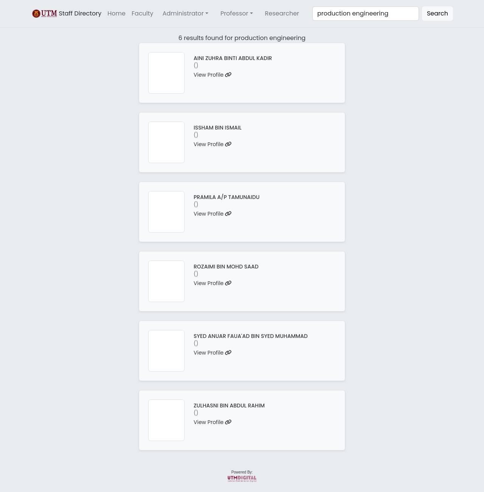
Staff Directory (66, 13)
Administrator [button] (183, 13)
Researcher (282, 13)
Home (116, 13)
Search (437, 13)
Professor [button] (234, 13)
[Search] (365, 13)
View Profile (213, 75)
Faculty (143, 13)
